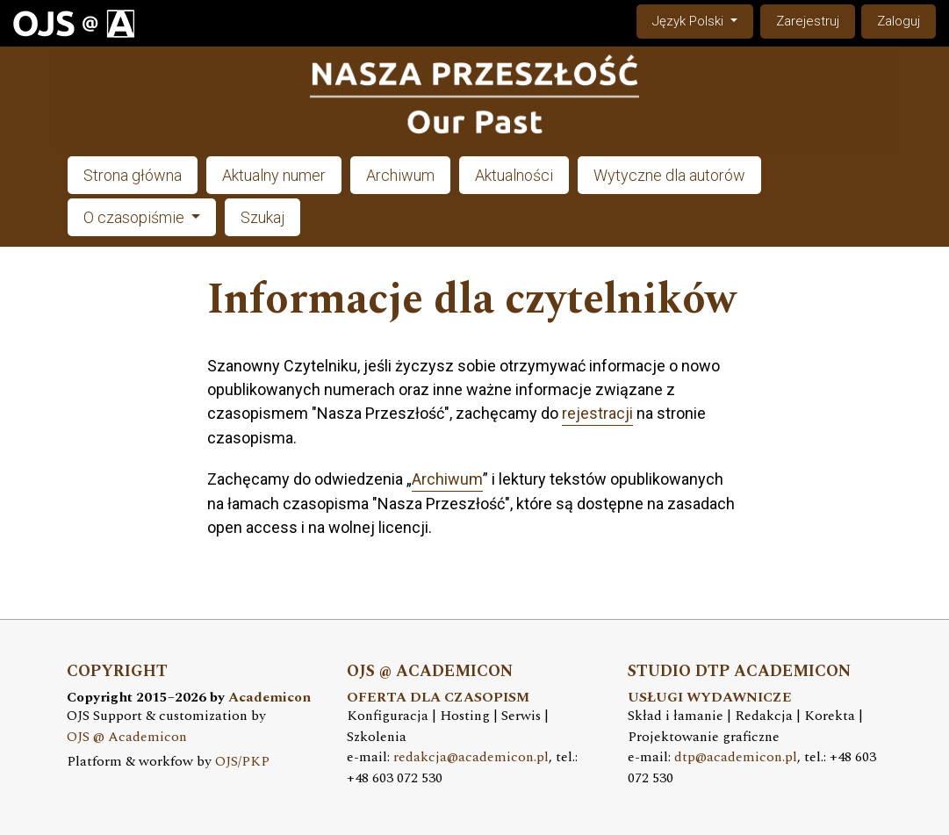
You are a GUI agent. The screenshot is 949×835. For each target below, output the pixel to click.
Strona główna (132, 175)
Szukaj (262, 217)
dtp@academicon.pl (735, 757)
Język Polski (702, 20)
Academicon (269, 697)
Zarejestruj (807, 21)
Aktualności (514, 175)
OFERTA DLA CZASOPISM (438, 697)
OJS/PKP (242, 762)
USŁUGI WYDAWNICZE (710, 697)
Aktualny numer (274, 175)
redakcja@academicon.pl (471, 757)
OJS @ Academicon (127, 737)
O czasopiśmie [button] (135, 217)
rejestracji (597, 413)
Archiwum (400, 175)
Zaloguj (898, 21)
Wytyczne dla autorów (669, 175)
